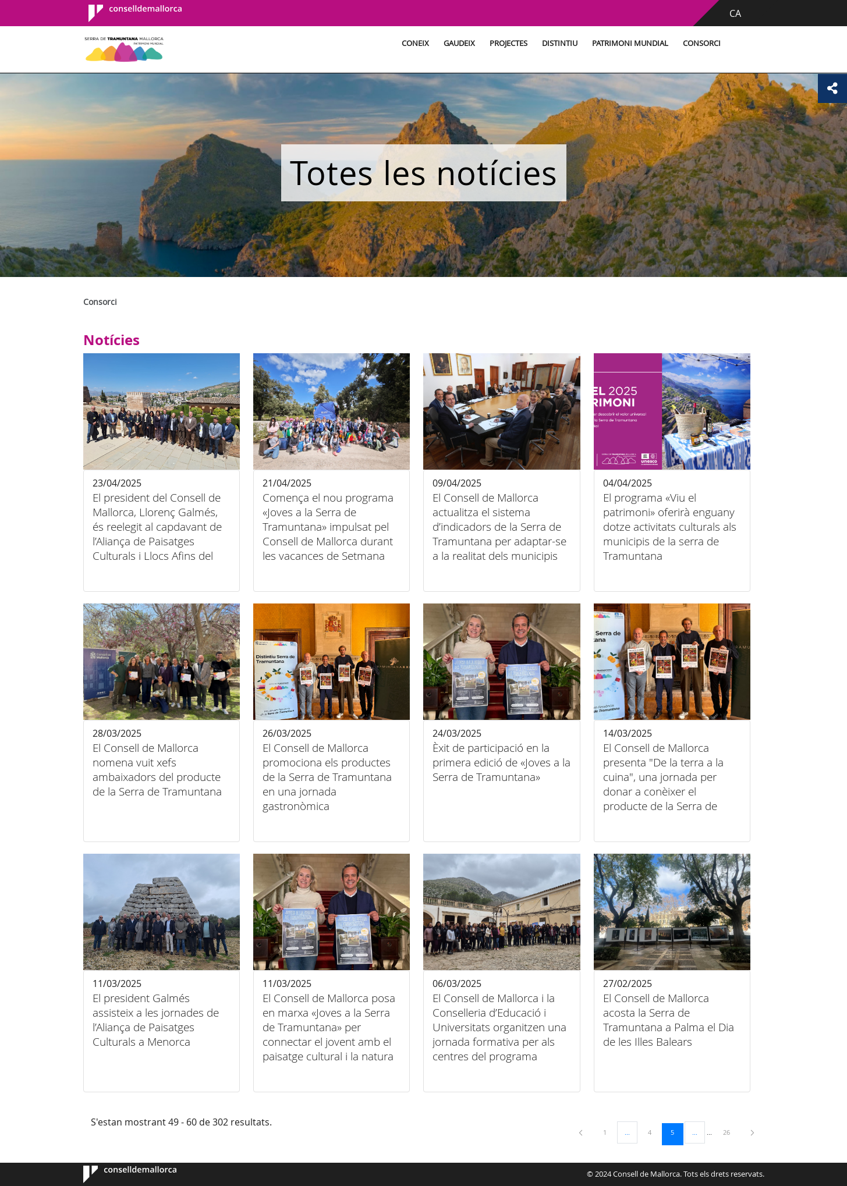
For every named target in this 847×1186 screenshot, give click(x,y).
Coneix (415, 43)
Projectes (508, 43)
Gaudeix (459, 43)
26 (730, 1132)
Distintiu (559, 43)
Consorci (702, 43)
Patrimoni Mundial (630, 43)
